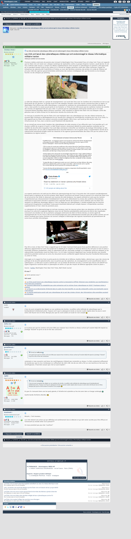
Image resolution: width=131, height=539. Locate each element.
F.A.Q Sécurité (55, 10)
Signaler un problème (33, 24)
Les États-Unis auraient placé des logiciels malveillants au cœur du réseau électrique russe (31, 484)
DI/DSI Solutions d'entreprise (18, 4)
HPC (38, 7)
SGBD (78, 4)
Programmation (70, 4)
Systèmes (96, 4)
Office (83, 4)
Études (80, 1)
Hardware (32, 7)
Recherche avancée (125, 14)
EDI (63, 4)
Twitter (32, 268)
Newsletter (63, 1)
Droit (87, 1)
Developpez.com (96, 512)
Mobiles (89, 4)
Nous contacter (87, 512)
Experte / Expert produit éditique (39, 474)
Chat (55, 1)
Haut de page (105, 512)
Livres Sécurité (64, 10)
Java (51, 4)
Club (93, 1)
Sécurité (70, 7)
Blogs (49, 1)
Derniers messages (6, 14)
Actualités (19, 437)
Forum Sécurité (44, 10)
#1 (108, 47)
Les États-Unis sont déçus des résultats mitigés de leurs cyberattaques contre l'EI (28, 495)
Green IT (63, 7)
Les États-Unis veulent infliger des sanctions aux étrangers (21, 499)
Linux (19, 7)
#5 (108, 373)
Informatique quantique (105, 7)
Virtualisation (93, 7)
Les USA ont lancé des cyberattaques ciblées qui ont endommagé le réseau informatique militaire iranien (48, 28)
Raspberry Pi (49, 7)
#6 (108, 409)
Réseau (57, 7)
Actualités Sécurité (33, 10)
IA (35, 4)
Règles (48, 14)
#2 (108, 302)
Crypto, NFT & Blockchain (121, 7)
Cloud (30, 4)
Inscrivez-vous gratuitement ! (39, 12)
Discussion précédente (49, 445)
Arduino (25, 7)
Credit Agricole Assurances (41, 468)
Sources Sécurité (92, 10)
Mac (42, 7)
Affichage (105, 43)
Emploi (73, 1)
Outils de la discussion (94, 43)
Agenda (38, 14)
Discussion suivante (64, 445)
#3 (108, 321)
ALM (39, 4)
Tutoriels (36, 1)
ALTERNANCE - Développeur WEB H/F (41, 466)
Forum (8, 18)
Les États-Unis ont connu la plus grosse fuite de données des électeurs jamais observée (30, 492)
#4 (108, 344)
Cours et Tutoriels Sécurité (77, 10)
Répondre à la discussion (13, 24)
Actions (15, 14)
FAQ (43, 1)
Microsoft (45, 4)
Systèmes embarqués (81, 7)
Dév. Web (56, 4)
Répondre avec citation (93, 298)
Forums (27, 1)
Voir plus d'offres (79, 478)
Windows (13, 7)
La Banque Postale (37, 475)
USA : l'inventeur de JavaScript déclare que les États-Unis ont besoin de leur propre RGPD (31, 488)
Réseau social (24, 14)
